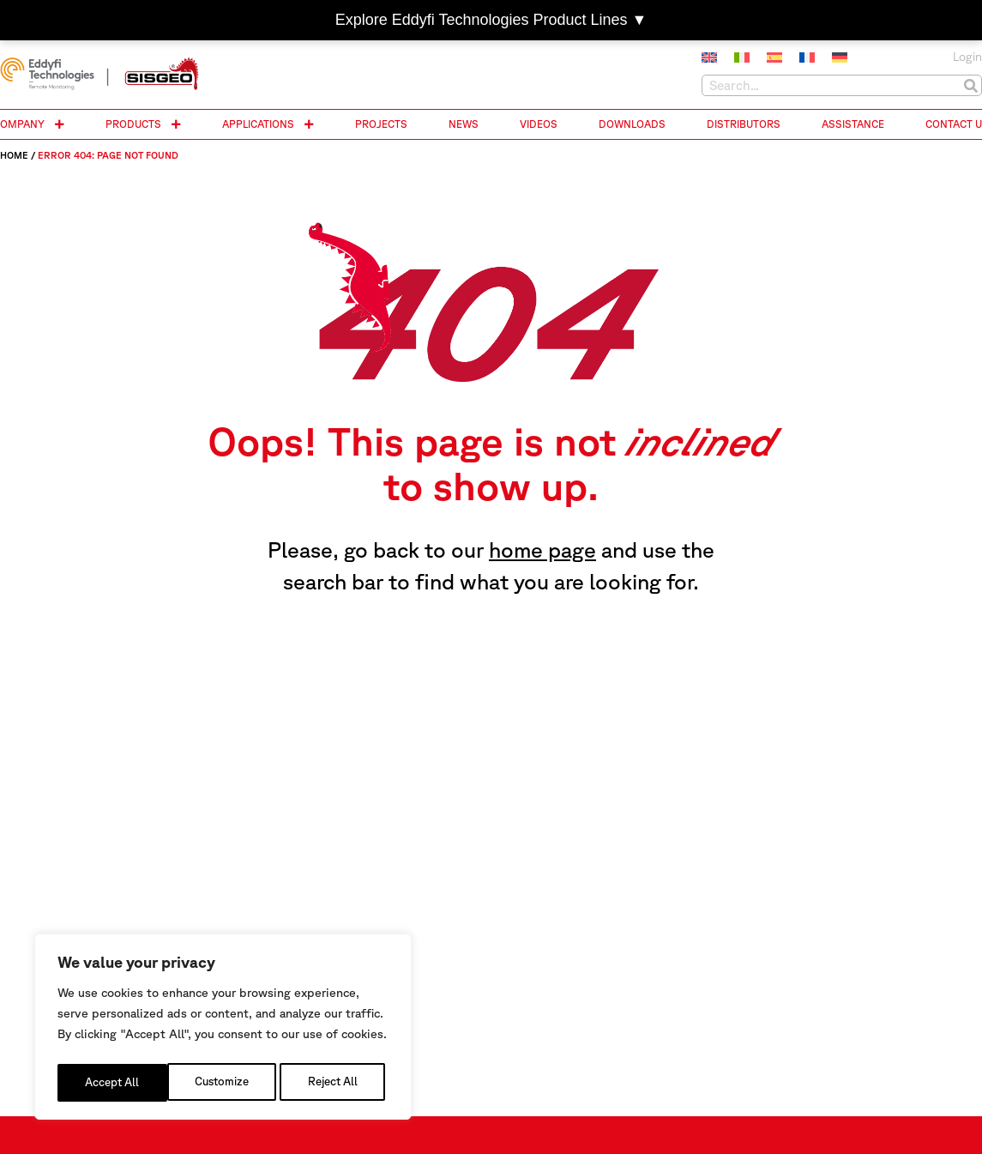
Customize (111, 1083)
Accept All (334, 1083)
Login (967, 56)
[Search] (970, 85)
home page (542, 549)
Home (14, 154)
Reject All (223, 1083)
